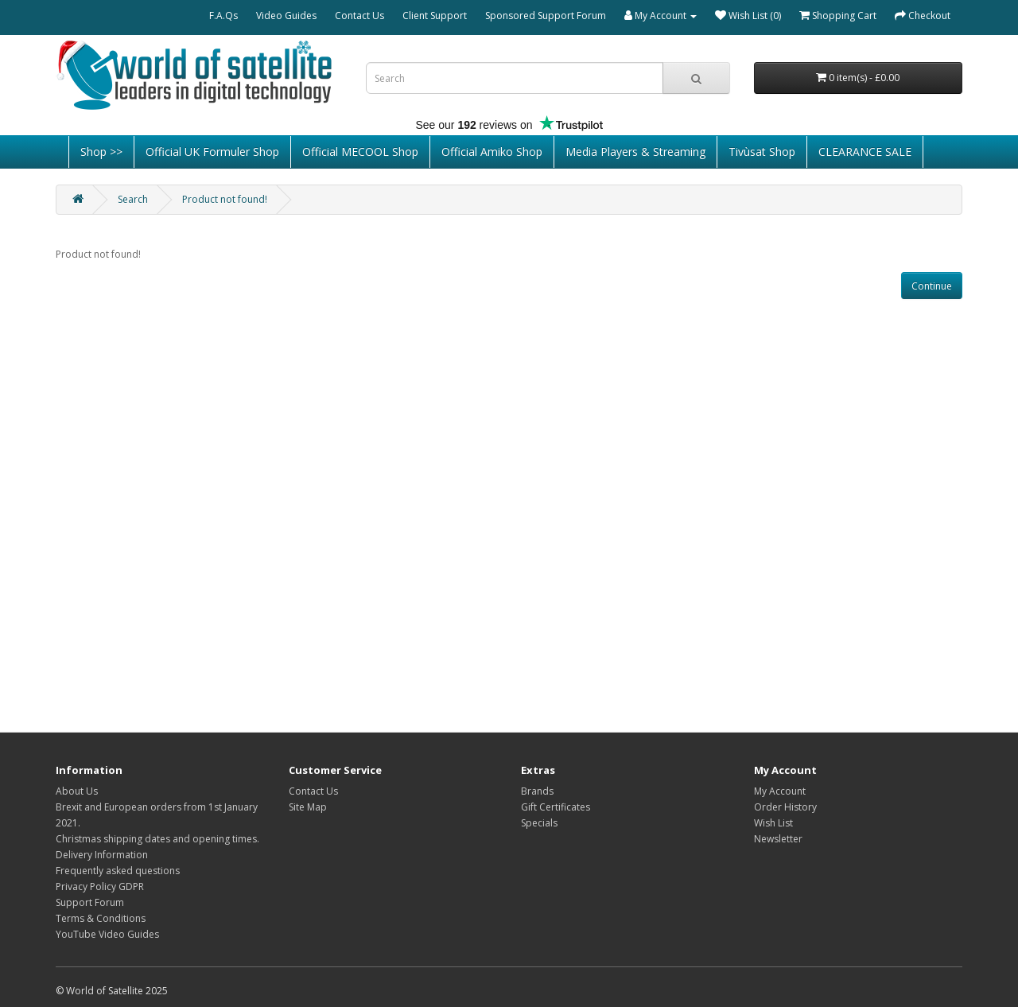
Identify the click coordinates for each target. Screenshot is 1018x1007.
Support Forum (90, 902)
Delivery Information (102, 854)
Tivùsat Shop (762, 151)
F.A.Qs (223, 15)
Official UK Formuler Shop (212, 151)
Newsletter (778, 839)
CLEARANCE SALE (864, 151)
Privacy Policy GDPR (100, 886)
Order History (785, 807)
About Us (77, 791)
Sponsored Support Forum (545, 15)
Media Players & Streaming (635, 151)
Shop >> (101, 151)
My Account (780, 791)
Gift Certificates (555, 807)
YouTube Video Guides (107, 934)
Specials (539, 823)
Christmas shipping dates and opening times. (157, 839)
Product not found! (224, 199)
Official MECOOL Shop (360, 151)
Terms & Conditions (101, 918)
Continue (931, 286)
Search (133, 199)
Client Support (434, 15)
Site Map (308, 807)
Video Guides (286, 15)
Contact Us (359, 15)
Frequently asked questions (118, 870)
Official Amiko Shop (491, 151)
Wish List (773, 823)
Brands (537, 791)
